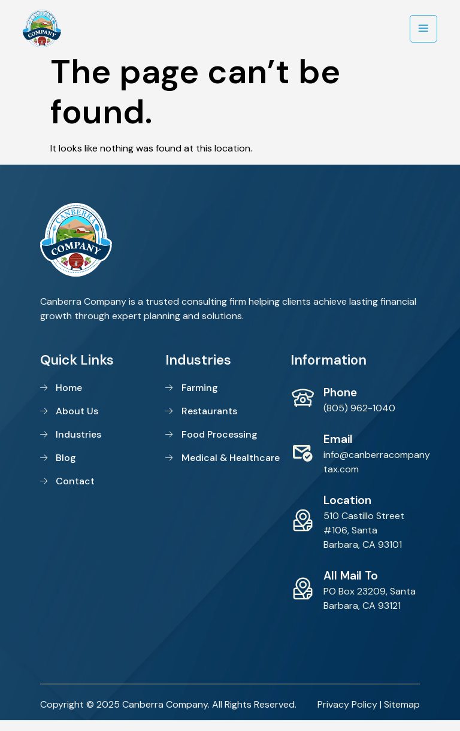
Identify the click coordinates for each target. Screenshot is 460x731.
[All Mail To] (302, 599)
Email (338, 449)
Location (347, 510)
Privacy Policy (347, 714)
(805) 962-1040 (359, 418)
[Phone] (302, 408)
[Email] (302, 462)
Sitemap (402, 714)
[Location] (302, 530)
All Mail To (350, 585)
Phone (340, 402)
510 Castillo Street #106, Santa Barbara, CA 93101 (363, 540)
